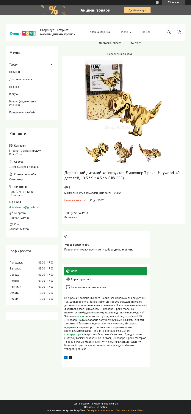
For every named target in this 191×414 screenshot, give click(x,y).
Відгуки (13, 94)
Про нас (145, 32)
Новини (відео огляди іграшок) (22, 103)
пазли (80, 316)
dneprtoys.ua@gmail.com (24, 207)
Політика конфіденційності (130, 410)
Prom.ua (113, 403)
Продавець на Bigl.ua (95, 407)
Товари (123, 32)
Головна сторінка (99, 32)
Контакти (136, 43)
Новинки (14, 71)
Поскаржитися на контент (100, 410)
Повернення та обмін (120, 54)
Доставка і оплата (110, 43)
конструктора (72, 334)
